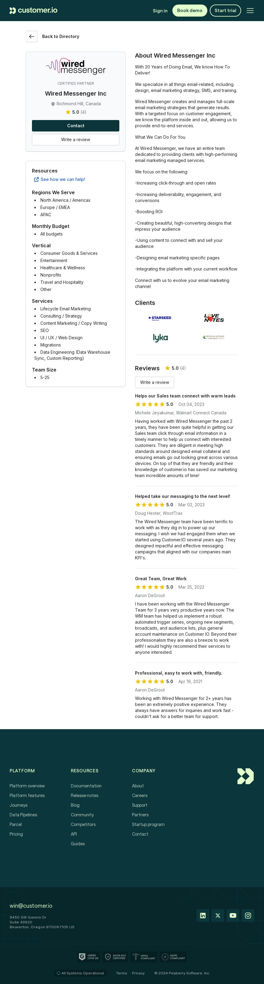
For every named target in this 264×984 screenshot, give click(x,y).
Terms (121, 973)
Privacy (138, 973)
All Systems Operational (80, 973)
